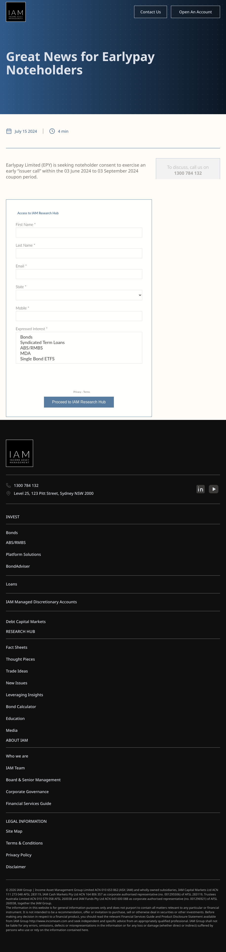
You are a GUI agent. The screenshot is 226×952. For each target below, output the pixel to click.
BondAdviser (18, 566)
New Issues (16, 683)
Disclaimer (16, 866)
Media (12, 730)
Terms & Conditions (24, 843)
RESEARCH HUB (20, 631)
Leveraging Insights (24, 694)
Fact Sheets (16, 647)
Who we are (17, 756)
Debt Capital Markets (26, 621)
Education (15, 718)
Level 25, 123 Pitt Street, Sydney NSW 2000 (50, 493)
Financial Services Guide (28, 803)
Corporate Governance (27, 791)
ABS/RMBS (16, 542)
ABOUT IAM (17, 740)
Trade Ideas (17, 671)
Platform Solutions (23, 554)
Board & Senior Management (33, 779)
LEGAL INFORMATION (26, 821)
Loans (11, 584)
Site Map (14, 831)
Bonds (12, 532)
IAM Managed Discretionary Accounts (41, 602)
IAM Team (15, 768)
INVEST (13, 516)
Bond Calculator (21, 706)
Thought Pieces (20, 659)
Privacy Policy (18, 855)
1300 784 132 (22, 485)
